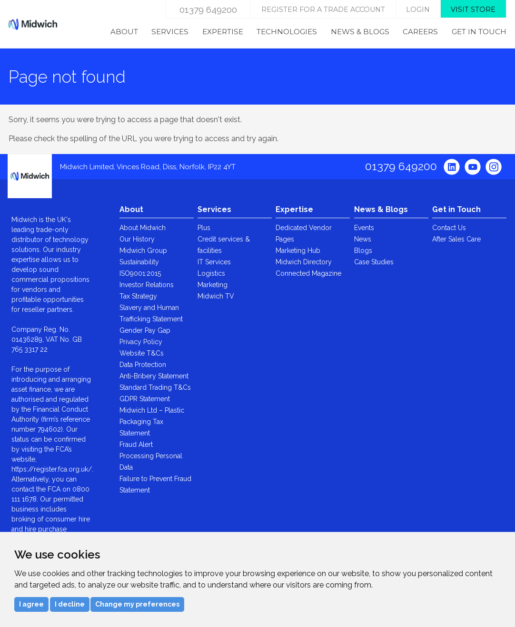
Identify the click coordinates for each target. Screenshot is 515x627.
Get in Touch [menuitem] (479, 31)
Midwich (33, 24)
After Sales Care (456, 239)
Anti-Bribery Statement (153, 376)
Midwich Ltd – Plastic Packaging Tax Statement (151, 421)
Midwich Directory (304, 262)
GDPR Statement (144, 399)
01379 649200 (208, 9)
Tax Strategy (138, 296)
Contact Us (449, 228)
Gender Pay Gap (144, 330)
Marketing (213, 285)
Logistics (211, 273)
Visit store (473, 9)
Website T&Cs (141, 353)
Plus (204, 228)
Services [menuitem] (169, 31)
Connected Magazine (308, 273)
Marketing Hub (298, 250)
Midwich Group (143, 250)
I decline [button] (70, 604)
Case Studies (374, 262)
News (362, 239)
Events (364, 228)
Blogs (363, 250)
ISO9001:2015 (140, 273)
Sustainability (139, 262)
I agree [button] (31, 604)
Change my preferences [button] (137, 604)
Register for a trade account (323, 9)
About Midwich (142, 228)
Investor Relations (146, 285)
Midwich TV (216, 296)
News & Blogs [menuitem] (360, 31)
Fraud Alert (136, 444)
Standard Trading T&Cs (155, 387)
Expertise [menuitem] (222, 31)
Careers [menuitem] (420, 31)
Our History (137, 239)
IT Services (214, 262)
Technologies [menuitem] (287, 31)
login (418, 9)
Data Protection (142, 364)
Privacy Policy (140, 342)
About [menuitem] (124, 31)
